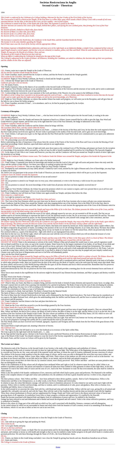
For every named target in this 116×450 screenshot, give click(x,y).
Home (58, 447)
